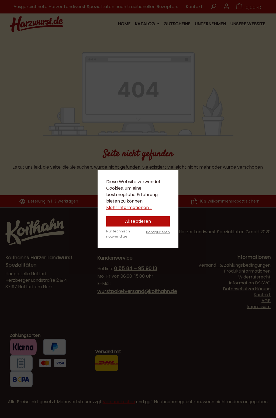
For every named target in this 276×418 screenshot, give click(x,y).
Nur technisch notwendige (118, 234)
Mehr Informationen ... (129, 207)
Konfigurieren (158, 232)
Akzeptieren (138, 221)
